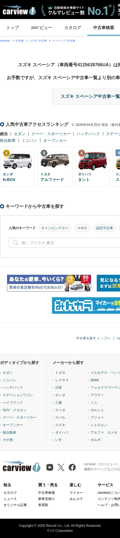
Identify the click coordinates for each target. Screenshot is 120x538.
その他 (8, 440)
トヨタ (60, 373)
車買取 (43, 505)
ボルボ (96, 440)
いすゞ (60, 440)
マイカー (76, 493)
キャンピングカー (54, 228)
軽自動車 (8, 140)
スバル (60, 417)
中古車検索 (46, 493)
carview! (5, 40)
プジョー (97, 417)
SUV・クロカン (15, 410)
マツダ (60, 410)
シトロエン (99, 425)
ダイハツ (62, 432)
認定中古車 (104, 228)
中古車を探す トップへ (93, 338)
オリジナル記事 (15, 505)
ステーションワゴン (18, 395)
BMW (95, 380)
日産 (58, 387)
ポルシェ (97, 410)
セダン (20, 133)
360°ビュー (41, 27)
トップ (12, 27)
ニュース (10, 499)
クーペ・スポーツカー (51, 133)
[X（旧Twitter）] (61, 467)
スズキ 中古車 (38, 40)
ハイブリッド (13, 403)
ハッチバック (88, 133)
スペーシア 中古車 (63, 40)
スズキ (60, 425)
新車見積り (46, 499)
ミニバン (29, 140)
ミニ (94, 403)
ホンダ (60, 395)
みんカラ (76, 499)
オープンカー (55, 140)
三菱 (58, 403)
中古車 (19, 40)
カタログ (72, 27)
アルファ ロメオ (104, 432)
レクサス (62, 380)
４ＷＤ (82, 228)
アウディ (97, 395)
